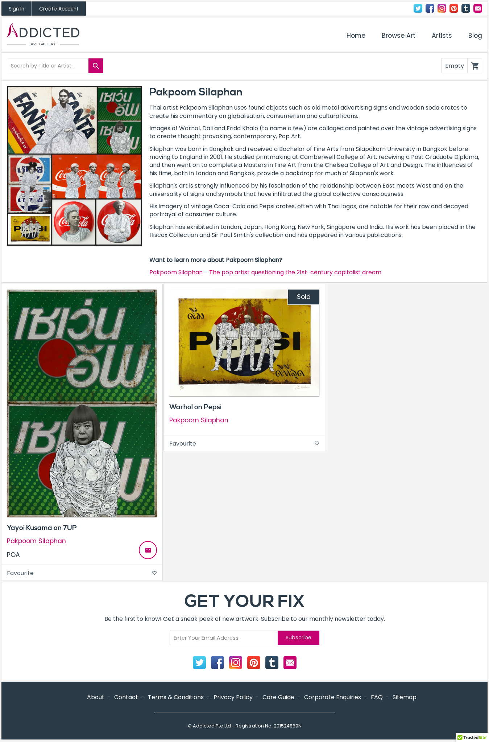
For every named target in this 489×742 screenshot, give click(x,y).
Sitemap (405, 697)
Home (356, 35)
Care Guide (278, 697)
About (95, 697)
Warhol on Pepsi (195, 407)
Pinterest (453, 8)
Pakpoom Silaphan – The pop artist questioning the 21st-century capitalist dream (265, 272)
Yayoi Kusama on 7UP (42, 528)
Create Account (59, 8)
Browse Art (398, 35)
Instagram (442, 8)
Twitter (418, 8)
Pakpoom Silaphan (36, 541)
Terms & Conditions (176, 697)
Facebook (430, 8)
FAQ (377, 697)
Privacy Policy (233, 697)
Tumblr (465, 8)
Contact (477, 8)
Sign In (16, 8)
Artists (442, 35)
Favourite (82, 573)
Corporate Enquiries (332, 697)
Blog (475, 35)
